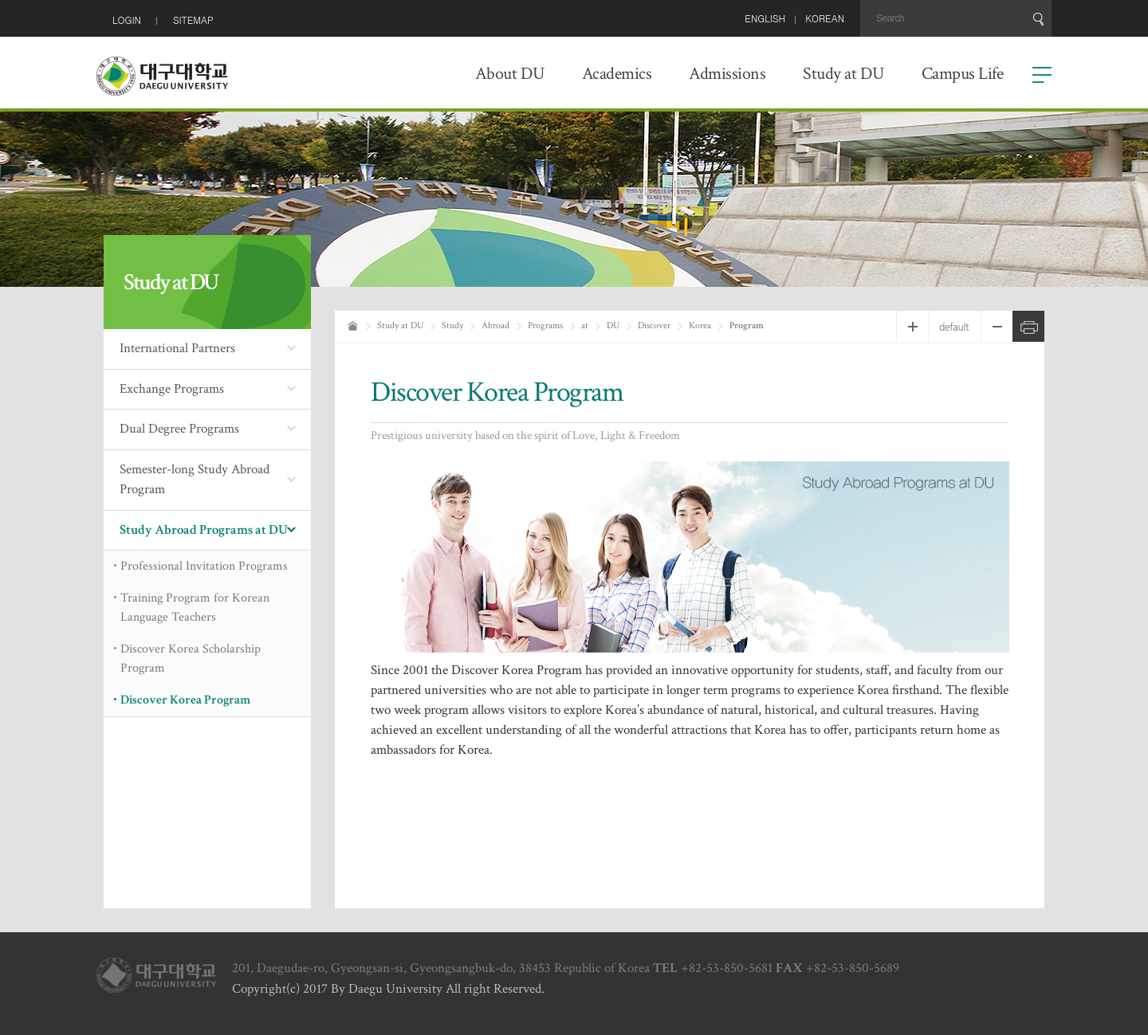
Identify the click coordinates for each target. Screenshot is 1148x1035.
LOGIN (126, 19)
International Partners (177, 348)
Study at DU (843, 73)
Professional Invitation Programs (204, 566)
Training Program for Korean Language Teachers (194, 607)
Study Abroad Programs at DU (204, 530)
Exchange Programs (172, 389)
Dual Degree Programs (179, 428)
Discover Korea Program (185, 700)
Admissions (727, 73)
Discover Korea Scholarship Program (190, 658)
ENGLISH (765, 18)
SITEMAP (193, 19)
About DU (510, 73)
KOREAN (824, 18)
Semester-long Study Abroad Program (194, 480)
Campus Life (963, 73)
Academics (617, 73)
